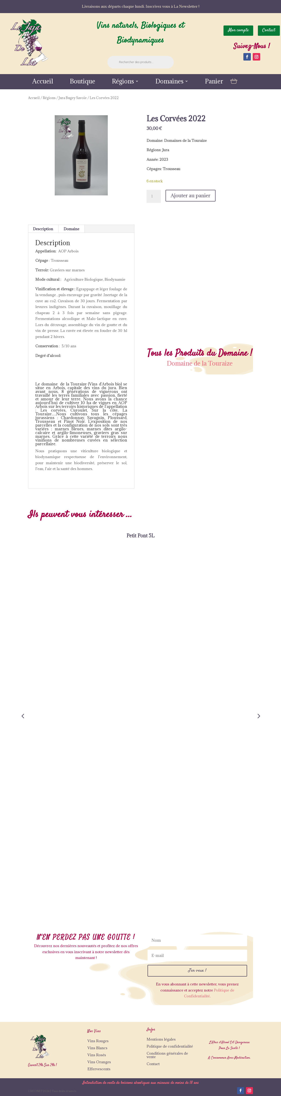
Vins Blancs (97, 1048)
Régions (123, 82)
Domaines (169, 82)
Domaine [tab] (71, 228)
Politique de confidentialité (170, 1046)
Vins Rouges (97, 1041)
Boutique (82, 82)
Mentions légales (161, 1039)
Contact (153, 1063)
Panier (214, 82)
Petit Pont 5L (140, 536)
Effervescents (98, 1069)
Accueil (42, 82)
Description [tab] (43, 228)
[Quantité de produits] (154, 196)
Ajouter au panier (190, 195)
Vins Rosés (96, 1055)
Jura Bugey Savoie (73, 98)
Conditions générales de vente (167, 1055)
